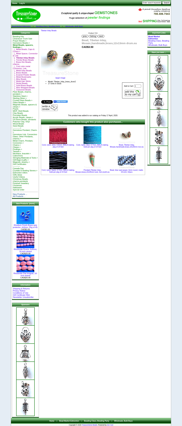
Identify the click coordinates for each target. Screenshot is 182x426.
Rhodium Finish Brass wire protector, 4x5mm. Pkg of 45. (25, 225)
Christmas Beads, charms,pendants (20, 180)
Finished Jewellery (21, 183)
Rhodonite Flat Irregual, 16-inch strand (25, 274)
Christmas (17, 185)
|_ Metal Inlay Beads (22, 70)
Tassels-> (17, 151)
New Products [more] (25, 204)
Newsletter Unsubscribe (23, 297)
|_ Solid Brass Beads (22, 85)
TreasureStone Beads (89, 425)
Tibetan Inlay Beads (49, 31)
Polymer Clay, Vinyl (21, 122)
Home (14, 3)
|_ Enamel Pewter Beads (24, 75)
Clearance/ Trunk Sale (22, 39)
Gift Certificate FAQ (21, 295)
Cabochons (18, 156)
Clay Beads (18, 113)
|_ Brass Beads (20, 73)
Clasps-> (17, 147)
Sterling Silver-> (20, 98)
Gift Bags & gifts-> (21, 160)
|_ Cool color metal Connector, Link (21, 67)
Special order (18, 190)
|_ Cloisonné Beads (22, 90)
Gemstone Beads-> (21, 43)
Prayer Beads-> (19, 41)
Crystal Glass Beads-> (22, 100)
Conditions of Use (20, 293)
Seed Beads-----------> (18, 127)
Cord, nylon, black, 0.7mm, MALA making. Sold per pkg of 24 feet (58, 171)
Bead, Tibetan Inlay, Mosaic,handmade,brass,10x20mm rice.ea (126, 146)
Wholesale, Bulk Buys (74, 26)
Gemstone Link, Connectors (25, 134)
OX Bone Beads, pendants (24, 119)
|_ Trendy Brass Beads (23, 60)
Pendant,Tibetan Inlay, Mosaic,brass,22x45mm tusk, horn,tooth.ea (92, 171)
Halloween (17, 187)
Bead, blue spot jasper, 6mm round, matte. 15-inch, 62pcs (126, 171)
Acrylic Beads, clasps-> (23, 117)
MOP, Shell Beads (20, 111)
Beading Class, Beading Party (48, 26)
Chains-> (17, 145)
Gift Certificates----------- (19, 165)
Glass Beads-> (19, 102)
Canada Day (18, 168)
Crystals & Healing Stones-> (25, 170)
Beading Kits (18, 36)
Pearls (15, 109)
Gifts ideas (17, 175)
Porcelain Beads (20, 115)
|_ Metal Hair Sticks (22, 81)
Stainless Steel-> (20, 96)
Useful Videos (19, 177)
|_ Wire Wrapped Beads (24, 88)
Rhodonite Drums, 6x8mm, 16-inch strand (25, 249)
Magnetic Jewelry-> (21, 162)
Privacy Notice (19, 291)
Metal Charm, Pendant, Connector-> (23, 142)
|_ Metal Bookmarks (22, 77)
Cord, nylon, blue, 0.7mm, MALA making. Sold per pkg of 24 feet (92, 146)
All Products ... (19, 196)
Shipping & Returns (21, 289)
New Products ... (20, 194)
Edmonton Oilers (20, 173)
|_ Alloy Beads (19, 79)
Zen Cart (110, 425)
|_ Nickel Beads (20, 83)
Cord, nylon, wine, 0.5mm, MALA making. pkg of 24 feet (58, 146)
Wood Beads (18, 124)
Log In (22, 3)
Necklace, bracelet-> (22, 153)
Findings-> (17, 149)
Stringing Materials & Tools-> (25, 158)
